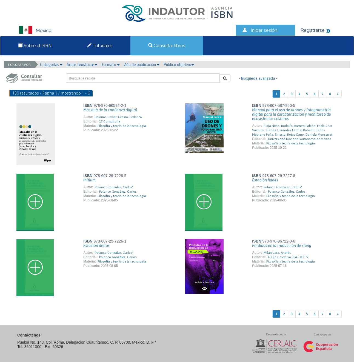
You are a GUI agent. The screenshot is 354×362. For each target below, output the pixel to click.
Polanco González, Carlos (117, 191)
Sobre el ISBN (35, 45)
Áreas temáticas (82, 64)
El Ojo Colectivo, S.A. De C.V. (288, 257)
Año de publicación (141, 64)
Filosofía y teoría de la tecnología (122, 126)
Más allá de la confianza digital (110, 110)
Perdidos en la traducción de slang (281, 245)
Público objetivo (179, 64)
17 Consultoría (109, 121)
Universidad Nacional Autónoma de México (299, 139)
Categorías (51, 64)
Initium (89, 180)
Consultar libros (166, 45)
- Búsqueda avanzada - (258, 78)
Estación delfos (96, 245)
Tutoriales (100, 45)
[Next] (338, 94)
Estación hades (265, 180)
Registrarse (313, 30)
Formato (111, 64)
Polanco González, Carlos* (114, 187)
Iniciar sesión (264, 30)
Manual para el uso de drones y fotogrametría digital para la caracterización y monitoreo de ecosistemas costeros (291, 114)
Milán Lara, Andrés (277, 253)
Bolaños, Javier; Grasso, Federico (118, 117)
